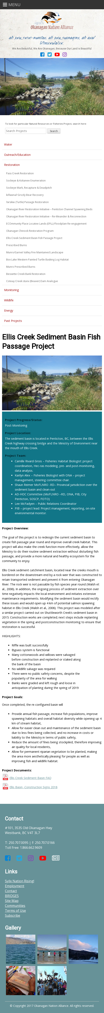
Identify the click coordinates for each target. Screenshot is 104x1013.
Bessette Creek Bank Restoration (25, 274)
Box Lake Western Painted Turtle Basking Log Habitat (37, 259)
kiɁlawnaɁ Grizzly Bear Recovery (25, 195)
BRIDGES (12, 896)
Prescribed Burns (16, 245)
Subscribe (12, 915)
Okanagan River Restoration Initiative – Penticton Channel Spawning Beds (49, 209)
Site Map (11, 900)
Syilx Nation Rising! (19, 881)
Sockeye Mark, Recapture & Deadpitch (29, 187)
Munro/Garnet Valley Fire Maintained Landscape (34, 252)
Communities (15, 905)
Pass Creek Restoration (20, 173)
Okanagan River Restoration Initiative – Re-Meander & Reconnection (46, 216)
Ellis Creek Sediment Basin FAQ (30, 778)
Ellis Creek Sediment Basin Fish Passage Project (34, 238)
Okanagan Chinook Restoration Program (30, 231)
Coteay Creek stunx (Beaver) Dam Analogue (32, 281)
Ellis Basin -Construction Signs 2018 (33, 787)
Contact (11, 891)
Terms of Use (15, 910)
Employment (14, 886)
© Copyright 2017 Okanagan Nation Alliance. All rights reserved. (52, 1006)
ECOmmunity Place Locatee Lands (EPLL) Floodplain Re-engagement (46, 223)
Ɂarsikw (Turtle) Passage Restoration (27, 202)
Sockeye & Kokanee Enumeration (26, 180)
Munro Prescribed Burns (20, 266)
